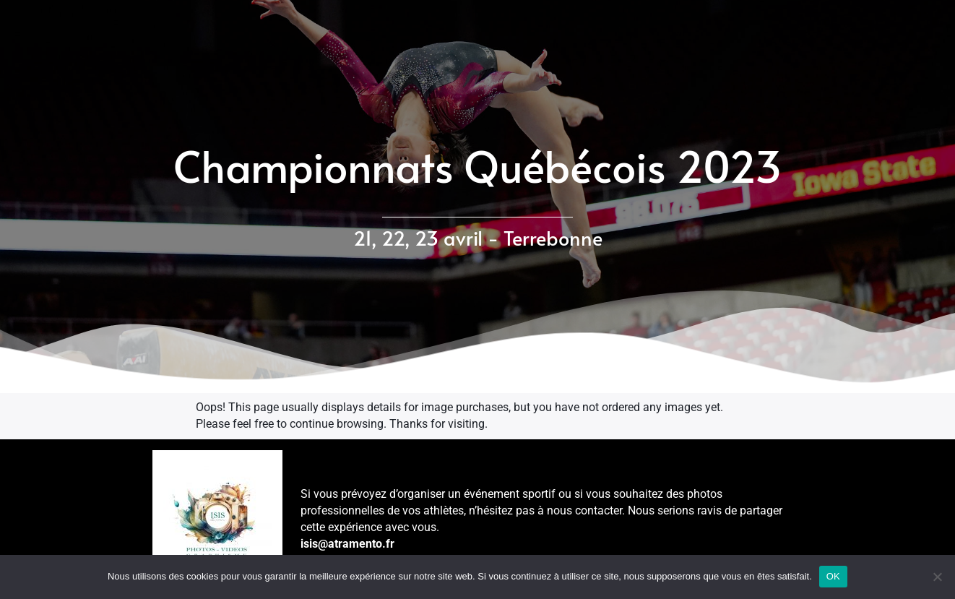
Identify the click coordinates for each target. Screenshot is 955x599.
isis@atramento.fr (347, 544)
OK (833, 576)
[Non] (937, 576)
